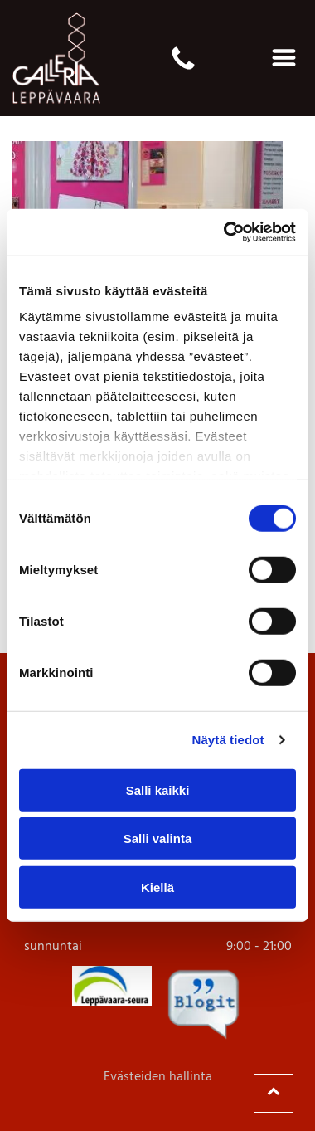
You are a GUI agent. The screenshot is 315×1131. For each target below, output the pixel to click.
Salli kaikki (158, 790)
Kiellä (157, 887)
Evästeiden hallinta (158, 1077)
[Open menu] (284, 57)
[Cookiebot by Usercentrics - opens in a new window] (225, 232)
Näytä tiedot (228, 740)
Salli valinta (158, 838)
